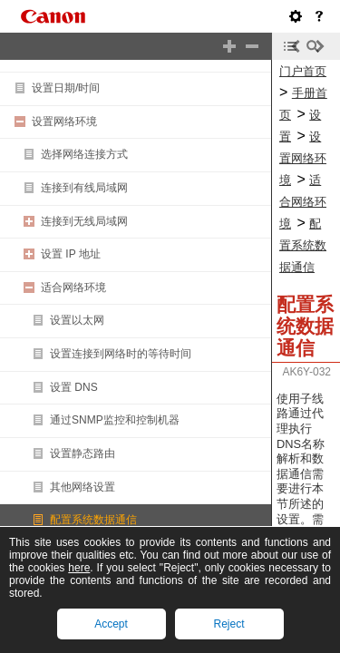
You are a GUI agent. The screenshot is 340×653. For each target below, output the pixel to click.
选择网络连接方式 (84, 154)
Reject (228, 624)
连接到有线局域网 (84, 187)
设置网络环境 (64, 121)
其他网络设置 (82, 487)
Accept (111, 624)
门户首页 (302, 71)
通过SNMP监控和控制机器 (115, 420)
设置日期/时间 (66, 88)
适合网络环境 (73, 287)
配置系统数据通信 (93, 519)
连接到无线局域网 (84, 221)
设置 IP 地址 (71, 254)
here (79, 567)
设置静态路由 (82, 453)
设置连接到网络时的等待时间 (120, 353)
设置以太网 (77, 320)
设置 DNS (74, 387)
